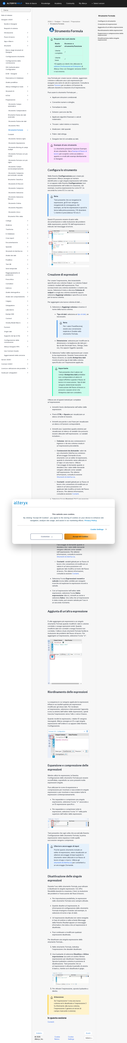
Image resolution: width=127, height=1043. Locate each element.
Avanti (88, 1033)
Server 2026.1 (14, 360)
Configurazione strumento (15, 56)
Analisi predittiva (11, 82)
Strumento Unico (14, 212)
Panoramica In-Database (14, 78)
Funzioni (16, 327)
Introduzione (16, 33)
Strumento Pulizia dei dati (17, 121)
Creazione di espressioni (107, 24)
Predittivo (17, 260)
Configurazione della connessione (13, 62)
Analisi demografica (17, 292)
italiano (89, 1038)
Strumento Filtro (14, 126)
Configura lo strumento (107, 21)
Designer (58, 21)
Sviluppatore (17, 305)
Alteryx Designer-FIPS (16, 347)
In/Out (17, 95)
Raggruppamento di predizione (17, 274)
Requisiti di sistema (11, 28)
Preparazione (17, 100)
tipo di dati (82, 314)
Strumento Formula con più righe (18, 161)
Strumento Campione (15, 188)
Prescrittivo (17, 279)
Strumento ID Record (15, 184)
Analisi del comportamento (17, 297)
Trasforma (17, 229)
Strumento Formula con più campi (18, 155)
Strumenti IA (17, 91)
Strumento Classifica (15, 179)
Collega (17, 221)
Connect (17, 318)
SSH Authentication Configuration (12, 68)
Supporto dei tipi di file (16, 336)
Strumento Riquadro (15, 208)
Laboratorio (17, 310)
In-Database (17, 234)
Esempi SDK (17, 314)
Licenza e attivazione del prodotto (14, 368)
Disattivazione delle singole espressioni (108, 39)
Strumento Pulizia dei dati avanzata (17, 116)
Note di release (6, 15)
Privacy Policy (90, 520)
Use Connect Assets (11, 351)
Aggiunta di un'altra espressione (110, 27)
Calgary (17, 301)
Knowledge (45, 3)
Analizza (17, 225)
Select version (98, 3)
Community (70, 3)
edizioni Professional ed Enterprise (67, 66)
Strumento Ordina (14, 203)
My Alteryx (83, 3)
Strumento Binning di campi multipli (18, 148)
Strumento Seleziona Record (15, 198)
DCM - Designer (17, 74)
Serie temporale (17, 268)
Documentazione (17, 242)
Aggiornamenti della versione (14, 355)
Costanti (11, 134)
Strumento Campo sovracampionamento (15, 168)
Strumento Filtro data (15, 216)
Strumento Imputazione (16, 143)
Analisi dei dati (17, 255)
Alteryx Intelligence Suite (17, 87)
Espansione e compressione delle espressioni (110, 34)
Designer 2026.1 (14, 19)
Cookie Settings (97, 529)
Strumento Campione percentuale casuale (15, 174)
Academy (58, 3)
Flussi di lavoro (16, 37)
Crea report (17, 238)
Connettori (17, 284)
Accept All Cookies (80, 536)
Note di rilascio (31, 3)
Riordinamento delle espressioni (110, 30)
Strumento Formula (18, 130)
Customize (46, 536)
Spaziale (17, 247)
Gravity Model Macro (17, 323)
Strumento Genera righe (17, 139)
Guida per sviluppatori (14, 373)
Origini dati (16, 331)
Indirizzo (17, 288)
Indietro (39, 1033)
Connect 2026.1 (14, 364)
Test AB (17, 264)
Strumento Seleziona (15, 192)
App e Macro (16, 41)
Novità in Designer (10, 24)
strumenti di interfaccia (63, 862)
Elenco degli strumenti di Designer (14, 51)
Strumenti (16, 46)
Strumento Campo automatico (14, 105)
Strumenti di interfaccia (17, 251)
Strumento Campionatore (17, 110)
